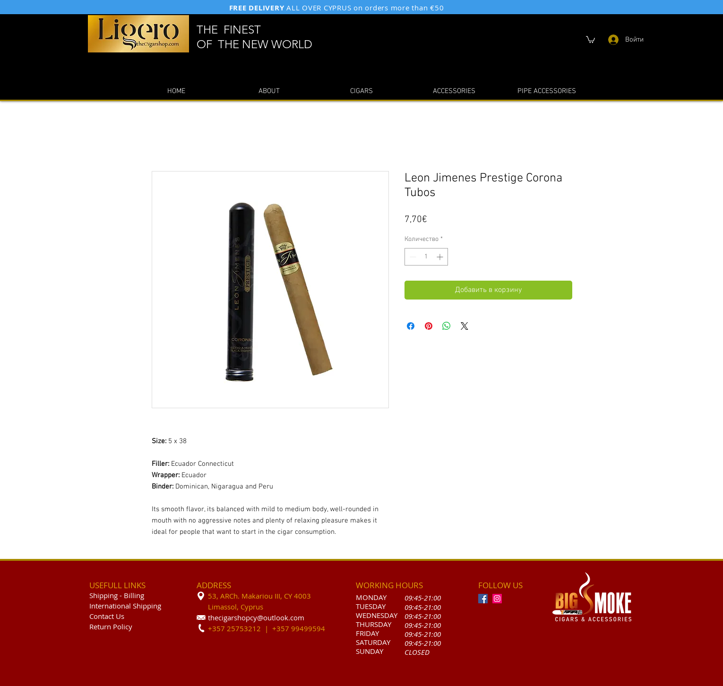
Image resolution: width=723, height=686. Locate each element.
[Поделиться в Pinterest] (428, 326)
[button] (590, 39)
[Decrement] (412, 257)
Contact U (105, 616)
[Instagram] (497, 598)
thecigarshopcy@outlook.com (256, 617)
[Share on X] (464, 326)
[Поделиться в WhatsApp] (446, 326)
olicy (124, 626)
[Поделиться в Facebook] (410, 326)
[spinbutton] (426, 257)
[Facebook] (483, 598)
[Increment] (441, 257)
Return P (103, 626)
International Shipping (125, 605)
